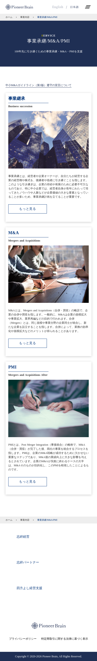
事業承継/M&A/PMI (47, 17)
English (57, 7)
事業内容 (24, 17)
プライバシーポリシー (23, 638)
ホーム (9, 17)
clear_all (87, 7)
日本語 (74, 7)
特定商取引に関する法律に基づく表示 (64, 638)
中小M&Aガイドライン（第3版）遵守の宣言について (38, 85)
